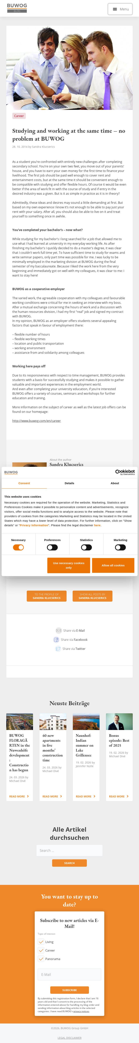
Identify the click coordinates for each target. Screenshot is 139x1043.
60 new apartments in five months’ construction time (52, 757)
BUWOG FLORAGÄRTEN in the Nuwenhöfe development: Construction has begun (19, 757)
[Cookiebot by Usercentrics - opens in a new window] (118, 472)
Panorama (52, 959)
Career (50, 950)
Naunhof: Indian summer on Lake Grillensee (86, 757)
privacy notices (81, 1011)
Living (49, 942)
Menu (124, 9)
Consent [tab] (24, 483)
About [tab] (115, 483)
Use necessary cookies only (68, 565)
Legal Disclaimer (70, 1038)
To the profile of (46, 596)
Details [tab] (69, 483)
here (97, 525)
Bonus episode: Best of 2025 (119, 757)
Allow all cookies (113, 565)
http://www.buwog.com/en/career (36, 421)
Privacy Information (34, 525)
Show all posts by (92, 596)
